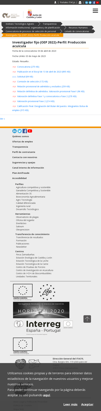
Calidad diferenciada (26, 203)
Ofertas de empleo (22, 141)
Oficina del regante (25, 220)
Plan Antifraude (20, 173)
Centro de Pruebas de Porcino (30, 267)
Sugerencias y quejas (23, 162)
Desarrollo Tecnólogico (27, 209)
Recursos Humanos (78, 27)
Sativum (20, 226)
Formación (21, 240)
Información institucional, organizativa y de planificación (33, 27)
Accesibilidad (19, 178)
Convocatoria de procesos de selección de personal (31, 31)
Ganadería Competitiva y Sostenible (33, 190)
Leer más (70, 404)
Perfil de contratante (23, 152)
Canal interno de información (28, 167)
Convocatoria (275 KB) (25, 66)
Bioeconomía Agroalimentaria (30, 196)
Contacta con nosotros (24, 157)
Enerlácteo (21, 223)
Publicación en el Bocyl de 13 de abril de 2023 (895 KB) (41, 71)
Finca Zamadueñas (25, 254)
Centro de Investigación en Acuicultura (34, 270)
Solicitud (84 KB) (22, 76)
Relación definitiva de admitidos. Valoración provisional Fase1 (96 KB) (48, 91)
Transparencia (49, 23)
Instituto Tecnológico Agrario (20, 23)
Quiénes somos (20, 136)
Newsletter (21, 246)
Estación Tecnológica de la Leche (32, 260)
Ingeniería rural (23, 206)
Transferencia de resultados (29, 237)
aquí (46, 395)
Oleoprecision (22, 229)
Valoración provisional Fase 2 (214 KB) (33, 101)
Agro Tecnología (24, 199)
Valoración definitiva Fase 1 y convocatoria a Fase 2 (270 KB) (44, 96)
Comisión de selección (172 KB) (30, 81)
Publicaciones (22, 243)
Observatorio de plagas (27, 217)
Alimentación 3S (24, 193)
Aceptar (87, 404)
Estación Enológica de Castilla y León (34, 257)
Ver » (2, 118)
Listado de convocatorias (77, 31)
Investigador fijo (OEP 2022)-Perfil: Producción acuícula (32, 35)
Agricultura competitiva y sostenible (33, 187)
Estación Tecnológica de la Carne (32, 263)
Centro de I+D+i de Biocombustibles (33, 273)
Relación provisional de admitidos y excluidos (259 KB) (41, 86)
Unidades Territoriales (26, 276)
